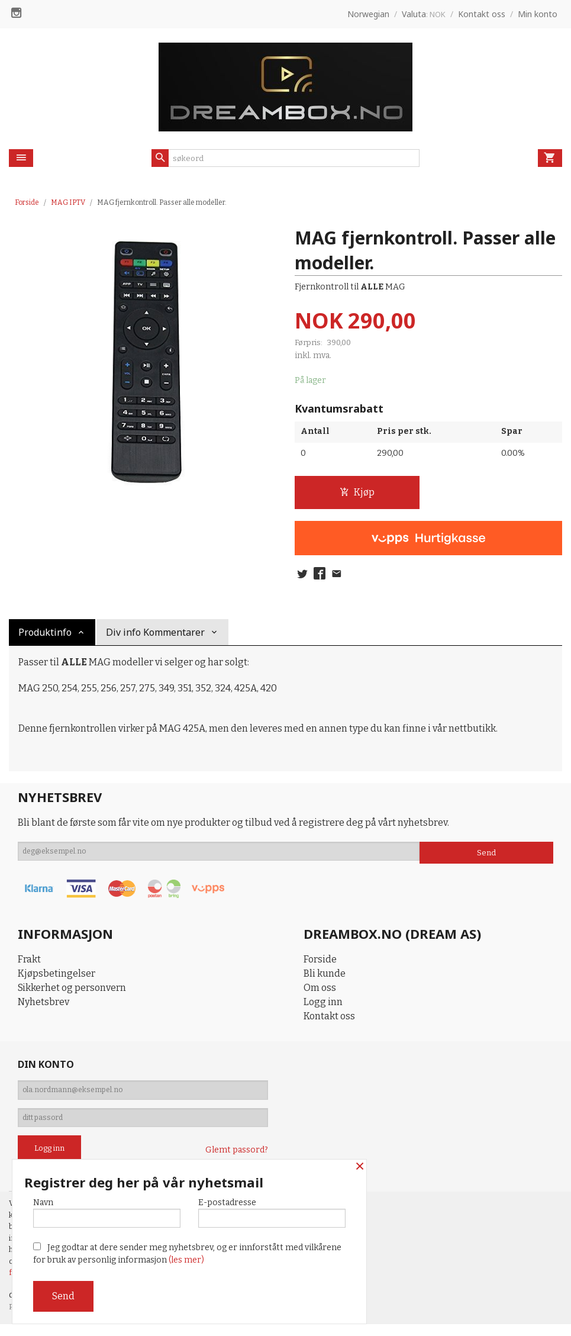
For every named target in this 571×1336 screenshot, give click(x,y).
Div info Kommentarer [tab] (155, 635)
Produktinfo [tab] (45, 635)
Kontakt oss (329, 1019)
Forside (27, 202)
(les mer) (186, 1260)
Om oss (320, 990)
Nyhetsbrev (43, 1004)
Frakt (29, 962)
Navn (106, 1209)
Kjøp (357, 492)
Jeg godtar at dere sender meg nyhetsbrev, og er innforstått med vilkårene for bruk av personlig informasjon (187, 1253)
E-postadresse (272, 1209)
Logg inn (323, 1004)
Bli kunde (325, 976)
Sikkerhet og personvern (72, 990)
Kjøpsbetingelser (56, 976)
